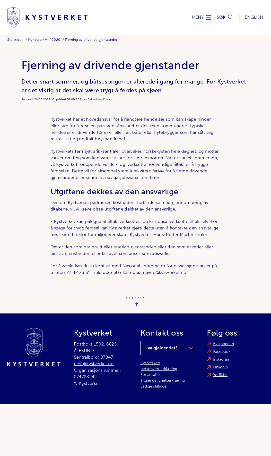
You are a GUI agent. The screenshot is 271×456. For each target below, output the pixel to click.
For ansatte (150, 374)
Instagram (221, 359)
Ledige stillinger (154, 386)
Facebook (221, 351)
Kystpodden (223, 343)
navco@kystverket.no (164, 272)
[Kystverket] (47, 17)
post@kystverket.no (94, 363)
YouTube (220, 374)
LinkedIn (220, 367)
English (254, 17)
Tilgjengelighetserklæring (162, 380)
